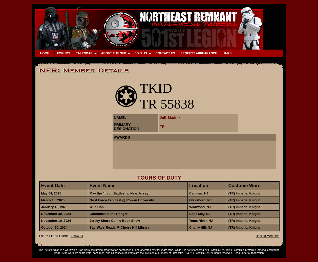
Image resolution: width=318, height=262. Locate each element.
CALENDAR (86, 53)
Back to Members (267, 236)
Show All (77, 236)
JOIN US (143, 53)
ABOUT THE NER (116, 53)
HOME (45, 53)
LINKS (226, 53)
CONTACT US (165, 53)
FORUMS (63, 53)
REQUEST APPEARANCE (198, 53)
